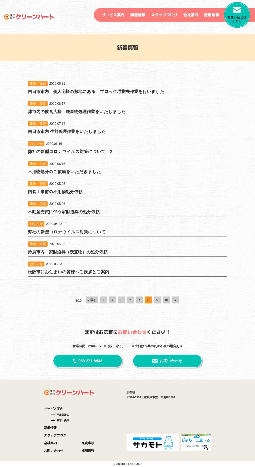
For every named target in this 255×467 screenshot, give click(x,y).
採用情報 (211, 14)
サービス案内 (113, 14)
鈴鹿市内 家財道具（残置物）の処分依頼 (68, 252)
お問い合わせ (171, 361)
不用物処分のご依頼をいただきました (64, 171)
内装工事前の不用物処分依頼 (55, 191)
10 (166, 300)
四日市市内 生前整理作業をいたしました (67, 131)
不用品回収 (63, 414)
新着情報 (137, 14)
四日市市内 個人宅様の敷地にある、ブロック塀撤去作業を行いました (96, 91)
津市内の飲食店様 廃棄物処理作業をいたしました (77, 111)
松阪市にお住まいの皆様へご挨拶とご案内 (68, 271)
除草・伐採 (63, 420)
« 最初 (91, 300)
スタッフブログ (164, 14)
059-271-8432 (90, 361)
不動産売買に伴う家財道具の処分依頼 (64, 211)
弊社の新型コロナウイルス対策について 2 (70, 151)
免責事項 (87, 443)
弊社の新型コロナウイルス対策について (67, 232)
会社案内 (190, 14)
